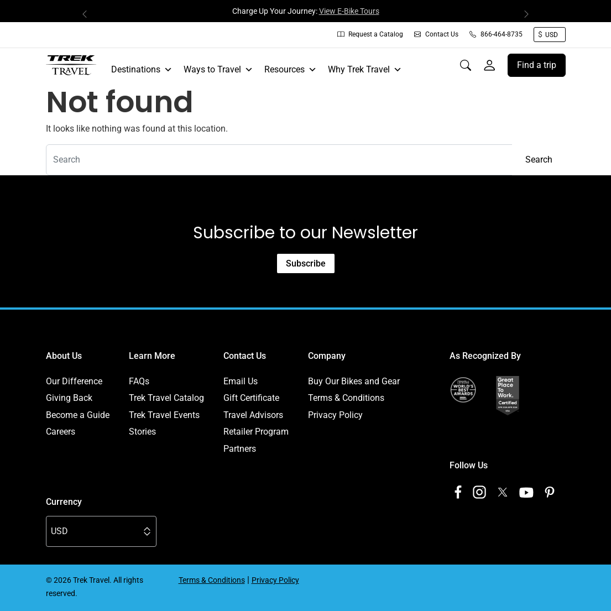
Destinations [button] (142, 69)
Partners (239, 448)
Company (327, 356)
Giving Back (69, 398)
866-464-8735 (496, 34)
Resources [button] (290, 69)
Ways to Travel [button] (218, 69)
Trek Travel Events (164, 415)
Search (538, 159)
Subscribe (306, 263)
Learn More (152, 356)
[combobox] (279, 159)
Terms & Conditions (346, 398)
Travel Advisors (253, 415)
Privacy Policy (335, 415)
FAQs (139, 381)
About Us (64, 356)
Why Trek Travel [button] (365, 69)
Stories (142, 431)
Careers (60, 431)
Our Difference (74, 381)
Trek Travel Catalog (166, 398)
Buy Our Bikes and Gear (354, 381)
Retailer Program (256, 431)
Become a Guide (77, 415)
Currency (64, 502)
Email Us (240, 381)
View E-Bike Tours (349, 11)
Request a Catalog (370, 34)
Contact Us (436, 34)
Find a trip (536, 65)
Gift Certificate (251, 398)
